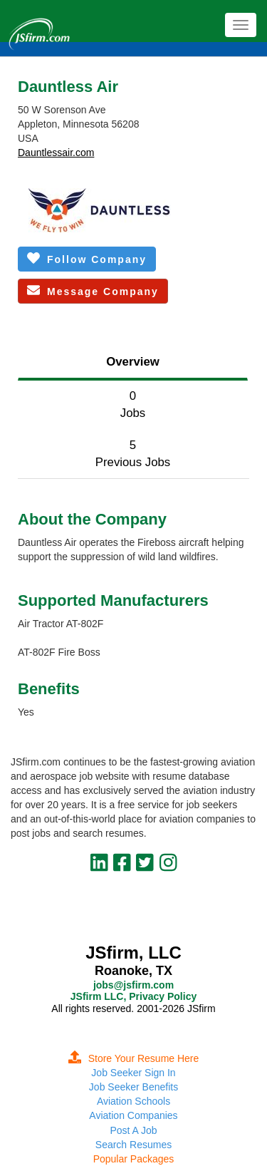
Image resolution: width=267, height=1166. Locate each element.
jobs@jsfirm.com (133, 985)
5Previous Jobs (132, 453)
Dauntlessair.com (56, 152)
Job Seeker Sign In (133, 1072)
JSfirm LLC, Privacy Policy (133, 996)
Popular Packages (133, 1159)
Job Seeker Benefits (133, 1087)
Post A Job (133, 1130)
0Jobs (132, 404)
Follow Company (87, 258)
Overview (132, 361)
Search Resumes (133, 1144)
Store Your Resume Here (133, 1058)
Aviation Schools (133, 1101)
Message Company (93, 290)
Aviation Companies (133, 1115)
